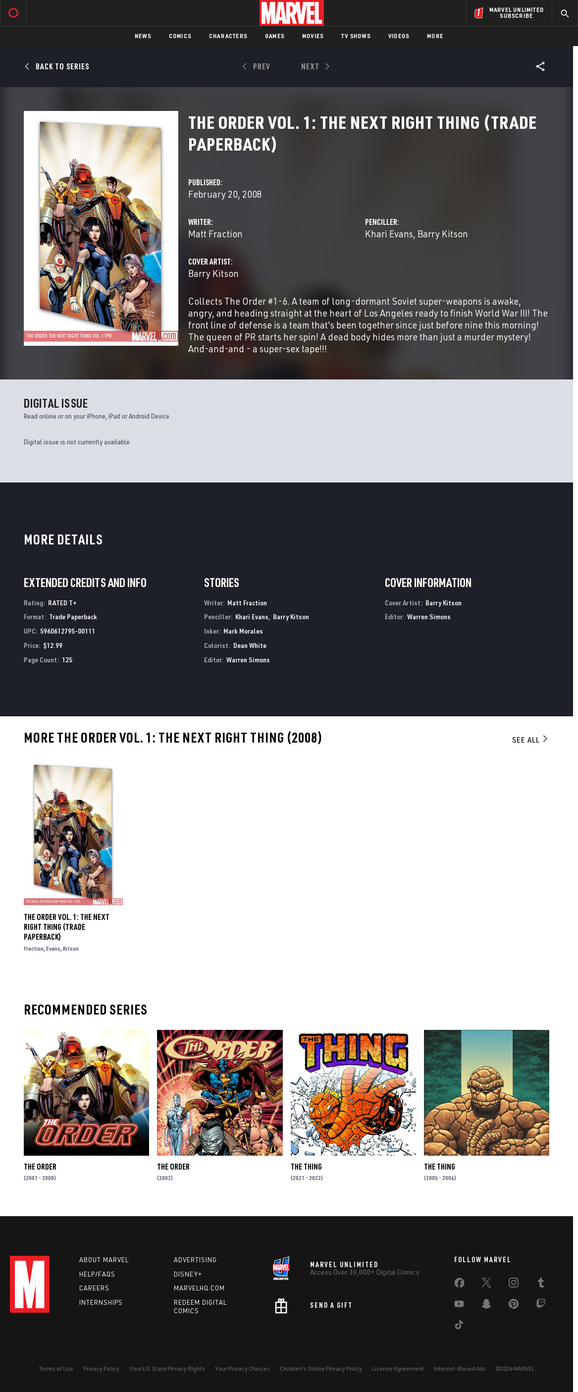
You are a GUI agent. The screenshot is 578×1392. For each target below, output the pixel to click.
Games (274, 36)
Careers (94, 1288)
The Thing (306, 1167)
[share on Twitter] (486, 1284)
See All (530, 740)
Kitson (71, 948)
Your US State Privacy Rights (167, 1368)
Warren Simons (248, 659)
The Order (40, 1167)
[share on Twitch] (541, 1306)
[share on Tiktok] (459, 1327)
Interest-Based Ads (460, 1368)
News (143, 36)
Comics (180, 36)
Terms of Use (56, 1368)
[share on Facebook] (459, 1285)
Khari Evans (389, 233)
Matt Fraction (215, 233)
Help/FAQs (97, 1274)
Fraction (34, 948)
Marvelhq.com (199, 1288)
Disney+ (188, 1274)
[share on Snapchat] (486, 1306)
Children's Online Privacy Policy (321, 1368)
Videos (398, 36)
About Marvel (104, 1260)
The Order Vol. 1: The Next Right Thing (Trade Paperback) (66, 927)
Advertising (195, 1260)
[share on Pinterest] (514, 1306)
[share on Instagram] (514, 1284)
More (435, 36)
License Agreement (398, 1368)
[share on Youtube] (459, 1306)
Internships (101, 1302)
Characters (228, 36)
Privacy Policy (101, 1368)
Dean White (249, 645)
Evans (53, 948)
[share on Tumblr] (541, 1284)
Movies (312, 36)
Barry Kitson (443, 233)
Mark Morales (243, 631)
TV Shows (355, 36)
